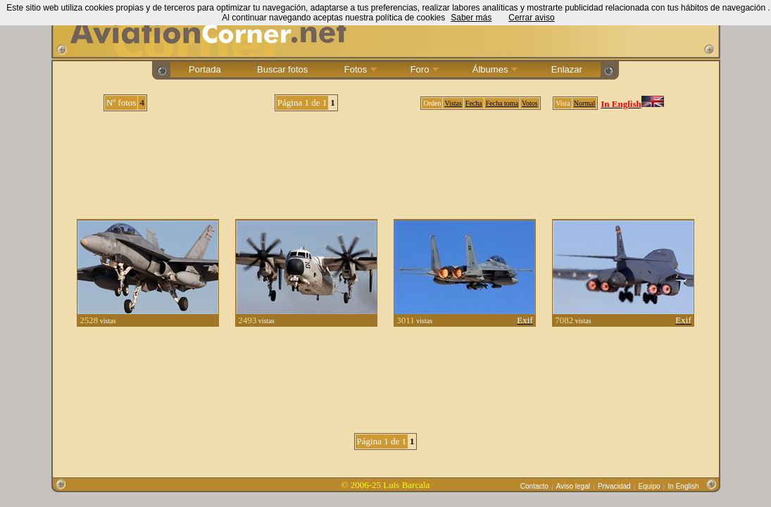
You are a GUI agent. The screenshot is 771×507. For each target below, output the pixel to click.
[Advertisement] (386, 160)
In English (683, 486)
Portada (204, 69)
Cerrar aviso (531, 18)
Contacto (534, 486)
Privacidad (614, 486)
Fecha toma (502, 103)
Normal (585, 103)
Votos (530, 103)
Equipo (649, 486)
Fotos (359, 69)
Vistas (452, 103)
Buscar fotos (282, 69)
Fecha (473, 103)
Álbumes (494, 69)
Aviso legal (573, 486)
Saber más (471, 18)
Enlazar (566, 69)
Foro (423, 69)
